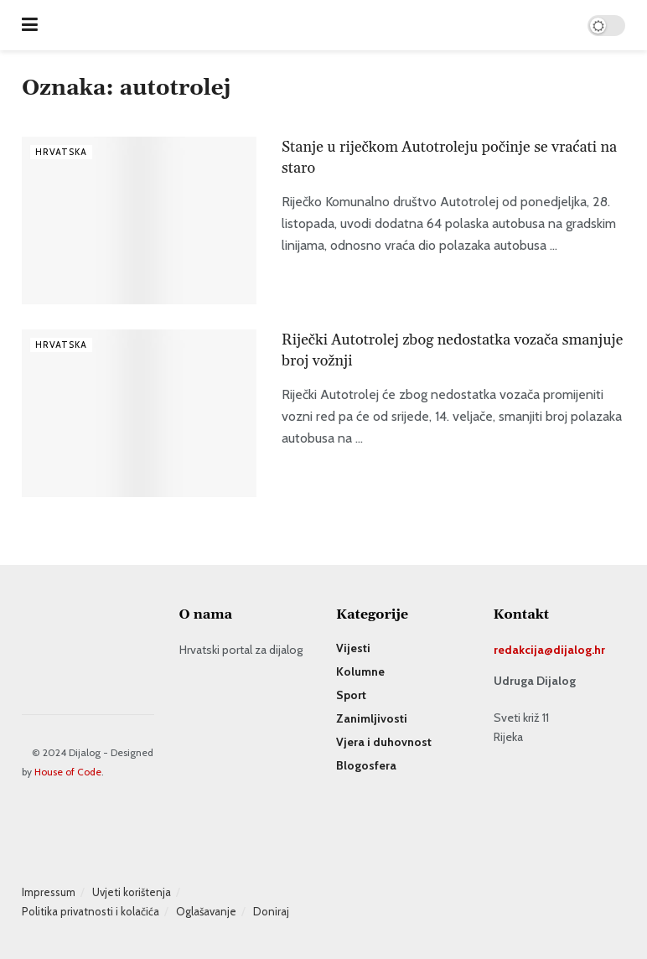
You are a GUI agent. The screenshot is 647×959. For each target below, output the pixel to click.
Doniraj (271, 911)
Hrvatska (61, 152)
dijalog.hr (579, 649)
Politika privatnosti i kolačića (90, 911)
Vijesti (353, 648)
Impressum (48, 892)
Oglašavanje (206, 911)
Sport (351, 694)
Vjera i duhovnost (384, 741)
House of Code (67, 771)
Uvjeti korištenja (131, 892)
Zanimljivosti (371, 718)
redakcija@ (523, 649)
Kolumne (360, 671)
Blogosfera (366, 765)
